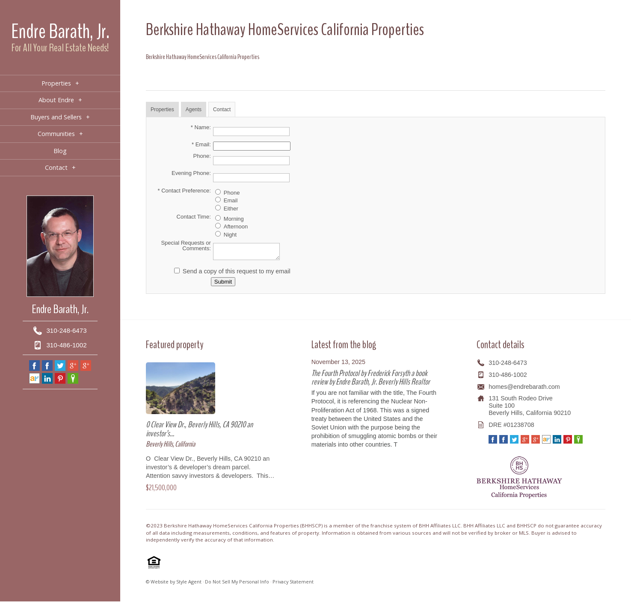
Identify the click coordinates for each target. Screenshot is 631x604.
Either (231, 208)
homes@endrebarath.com (524, 389)
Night (230, 234)
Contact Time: (194, 216)
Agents (193, 110)
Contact (222, 110)
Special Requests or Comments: (185, 245)
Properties (162, 110)
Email (231, 200)
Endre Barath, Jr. (60, 31)
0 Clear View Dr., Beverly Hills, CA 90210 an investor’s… (199, 431)
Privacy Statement (293, 584)
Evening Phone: (191, 173)
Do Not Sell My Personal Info (237, 584)
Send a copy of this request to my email (236, 273)
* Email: (201, 144)
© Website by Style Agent (173, 584)
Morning (234, 219)
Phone (232, 192)
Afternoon (236, 226)
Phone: (202, 156)
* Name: (201, 127)
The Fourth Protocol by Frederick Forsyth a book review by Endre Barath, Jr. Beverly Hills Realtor (370, 380)
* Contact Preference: (184, 190)
